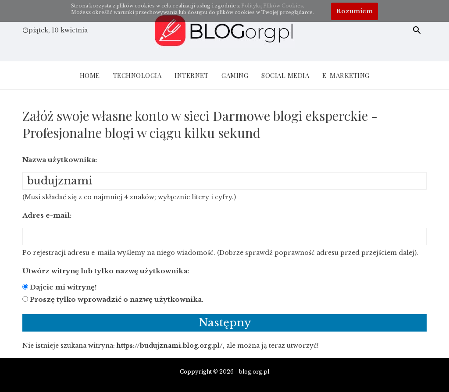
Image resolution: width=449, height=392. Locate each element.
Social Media (285, 75)
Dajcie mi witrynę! (63, 287)
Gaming (234, 75)
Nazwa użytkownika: (59, 159)
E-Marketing (346, 75)
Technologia (137, 75)
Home (90, 75)
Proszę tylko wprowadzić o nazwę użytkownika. (116, 299)
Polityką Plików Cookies (272, 6)
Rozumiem (354, 11)
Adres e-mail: (46, 215)
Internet (191, 75)
